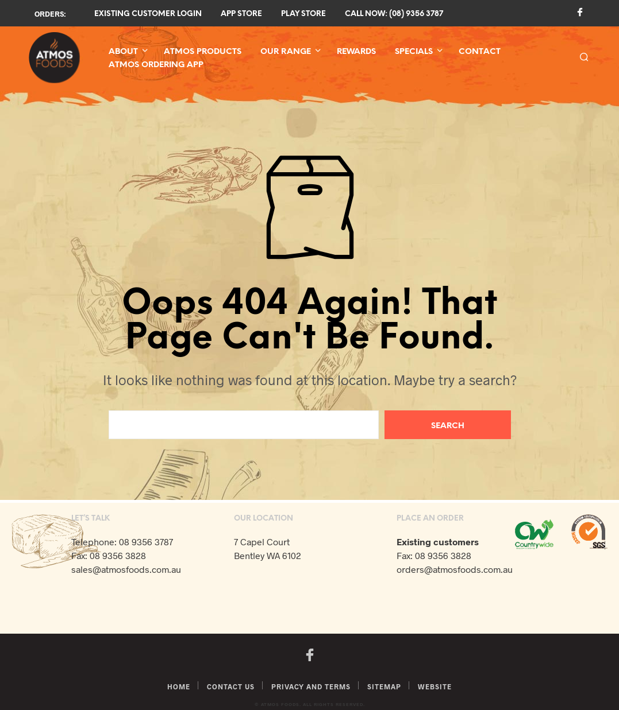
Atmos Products (202, 52)
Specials (414, 52)
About (123, 52)
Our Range (285, 52)
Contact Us (231, 686)
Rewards (356, 52)
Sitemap (384, 686)
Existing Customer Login (148, 14)
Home (178, 686)
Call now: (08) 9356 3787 (394, 14)
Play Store (303, 14)
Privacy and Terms (311, 686)
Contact (480, 52)
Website (435, 686)
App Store (241, 14)
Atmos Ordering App (156, 65)
